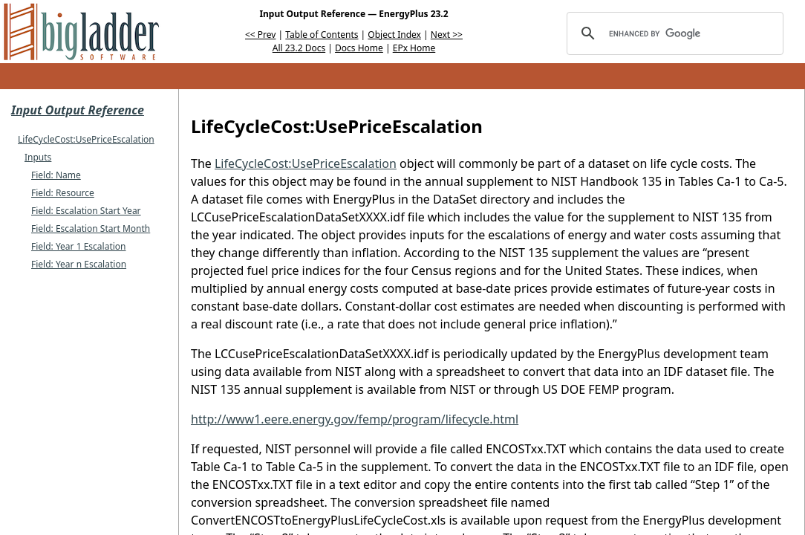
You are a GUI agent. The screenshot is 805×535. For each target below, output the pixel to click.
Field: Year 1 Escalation (78, 246)
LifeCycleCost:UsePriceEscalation (86, 139)
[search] (673, 33)
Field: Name (56, 175)
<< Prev (260, 34)
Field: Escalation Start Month (90, 228)
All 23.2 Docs (299, 48)
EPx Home (414, 48)
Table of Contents (321, 34)
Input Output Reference (77, 110)
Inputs (38, 157)
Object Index (394, 34)
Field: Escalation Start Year (86, 210)
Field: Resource (62, 193)
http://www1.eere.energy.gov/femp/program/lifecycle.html (354, 419)
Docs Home (359, 48)
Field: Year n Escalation (78, 264)
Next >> (447, 34)
